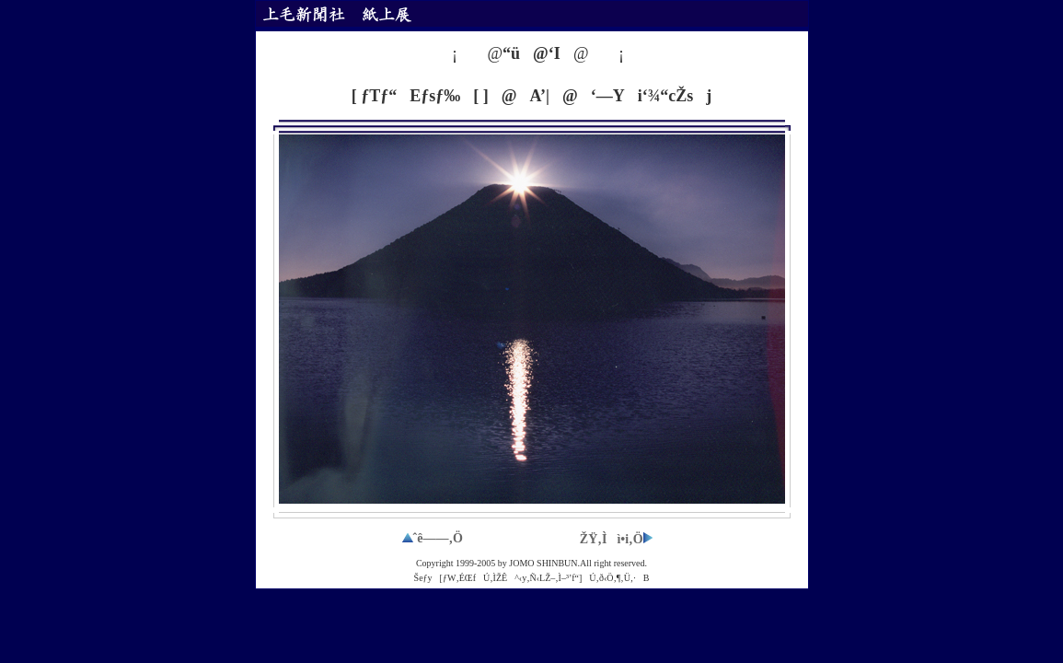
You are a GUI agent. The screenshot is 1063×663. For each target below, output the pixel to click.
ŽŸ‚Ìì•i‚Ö (616, 539)
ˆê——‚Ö (432, 538)
